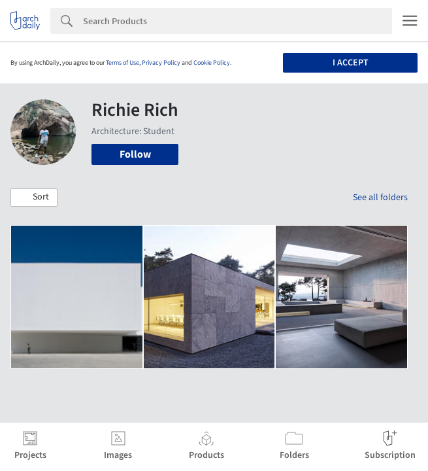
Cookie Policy (211, 62)
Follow (135, 154)
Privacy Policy (161, 62)
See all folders (380, 197)
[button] (34, 197)
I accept (351, 62)
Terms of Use (122, 62)
